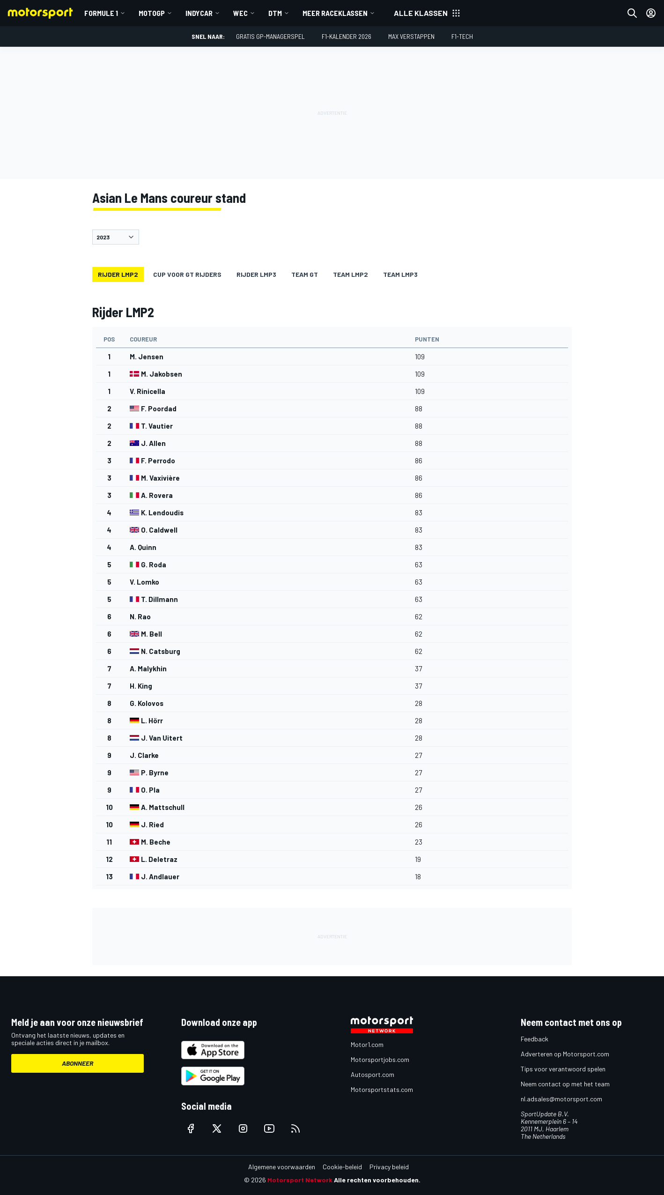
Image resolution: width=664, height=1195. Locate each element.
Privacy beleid (389, 1167)
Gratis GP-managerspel (270, 36)
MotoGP (152, 12)
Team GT (304, 274)
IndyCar (199, 12)
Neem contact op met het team (565, 1084)
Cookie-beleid (342, 1167)
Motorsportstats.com (382, 1089)
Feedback (534, 1039)
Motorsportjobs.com (380, 1059)
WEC (240, 12)
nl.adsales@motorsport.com (561, 1099)
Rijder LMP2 (118, 274)
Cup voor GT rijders (187, 274)
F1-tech (462, 36)
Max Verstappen (411, 36)
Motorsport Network (299, 1180)
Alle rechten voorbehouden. (377, 1180)
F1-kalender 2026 (346, 36)
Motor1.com (367, 1044)
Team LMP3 (400, 274)
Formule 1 (101, 12)
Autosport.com (372, 1074)
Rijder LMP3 (256, 274)
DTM (275, 12)
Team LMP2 (350, 274)
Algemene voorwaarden (281, 1167)
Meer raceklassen (335, 12)
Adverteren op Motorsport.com (565, 1054)
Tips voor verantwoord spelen (563, 1069)
